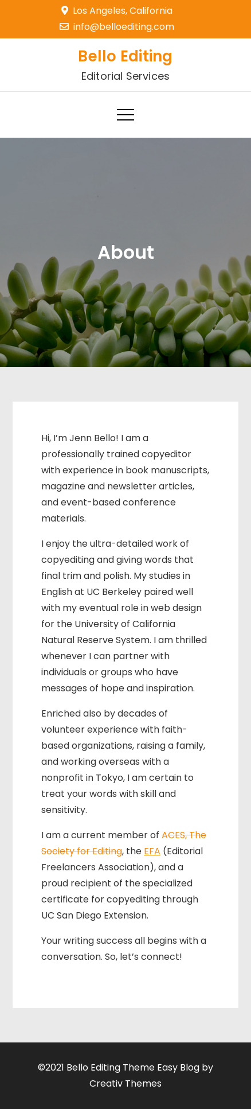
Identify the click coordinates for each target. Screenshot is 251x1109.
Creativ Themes (125, 1083)
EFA (152, 851)
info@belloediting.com (117, 26)
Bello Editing (125, 56)
